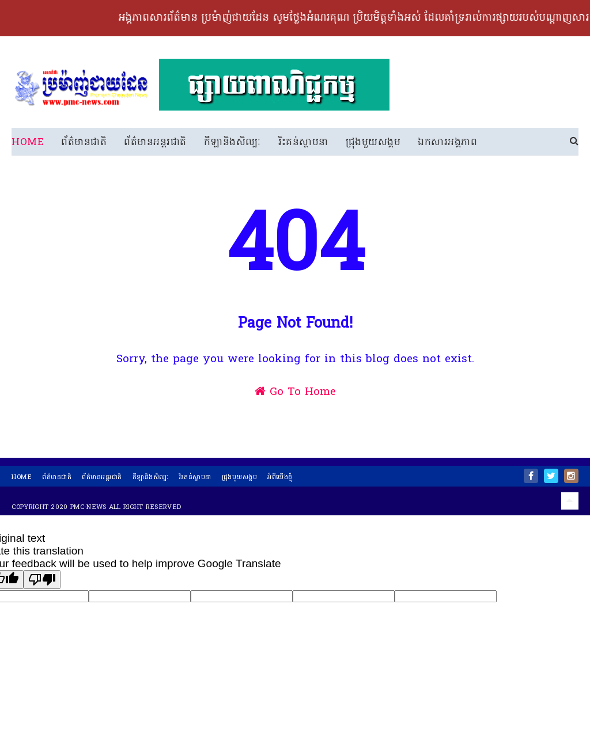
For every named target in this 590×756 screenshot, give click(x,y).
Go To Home (295, 404)
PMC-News (88, 511)
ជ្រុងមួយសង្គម (373, 142)
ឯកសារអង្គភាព (447, 142)
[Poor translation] (42, 583)
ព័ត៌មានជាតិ (84, 142)
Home (28, 142)
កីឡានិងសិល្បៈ (232, 142)
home (22, 481)
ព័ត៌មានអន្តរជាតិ (155, 142)
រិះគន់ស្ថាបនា (303, 142)
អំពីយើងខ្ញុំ (280, 481)
